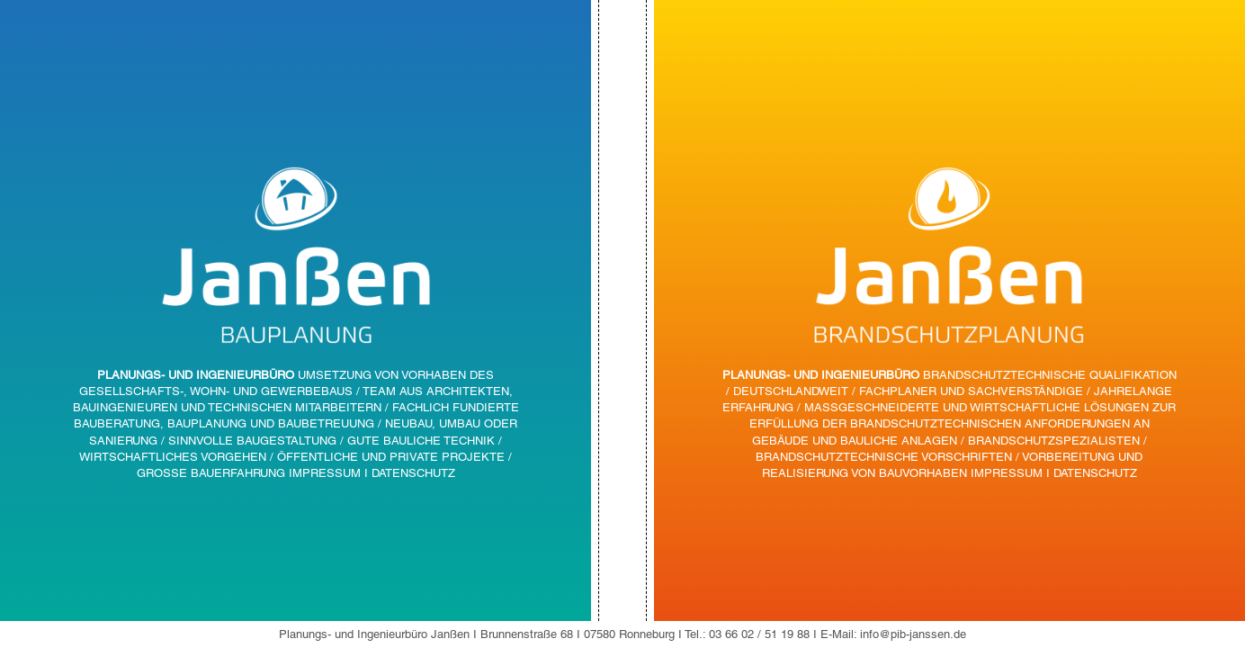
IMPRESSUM (325, 473)
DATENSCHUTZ (413, 473)
